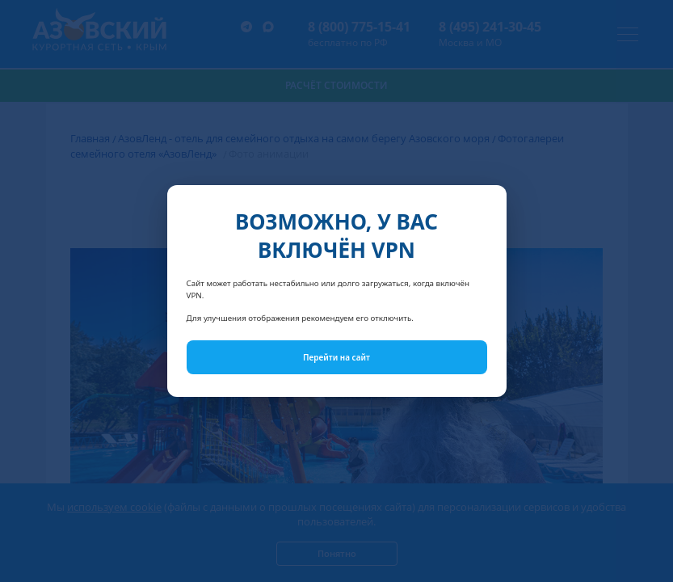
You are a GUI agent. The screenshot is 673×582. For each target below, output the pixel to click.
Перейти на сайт (336, 357)
